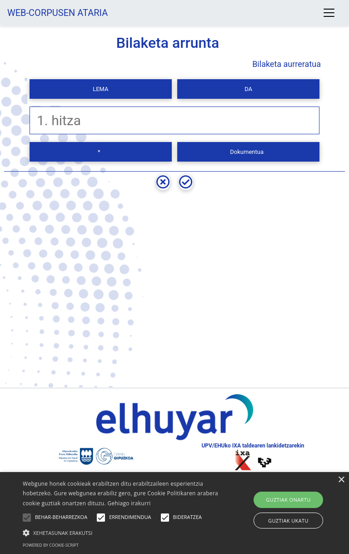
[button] (121, 532)
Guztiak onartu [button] (288, 499)
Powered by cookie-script (51, 545)
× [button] (341, 480)
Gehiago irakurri (128, 503)
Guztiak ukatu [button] (288, 520)
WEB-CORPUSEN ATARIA (57, 12)
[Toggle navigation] (329, 13)
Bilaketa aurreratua (286, 64)
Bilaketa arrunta (167, 42)
